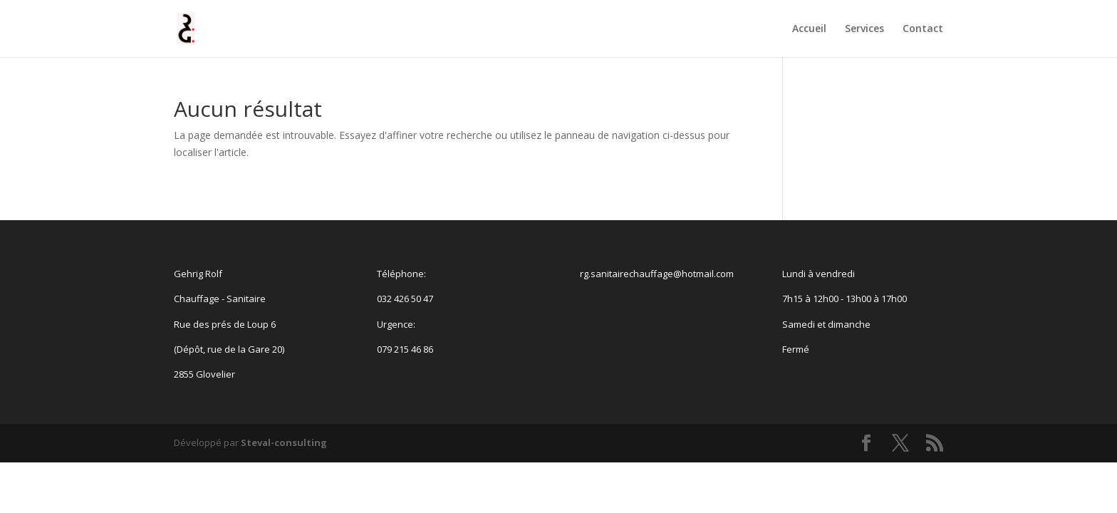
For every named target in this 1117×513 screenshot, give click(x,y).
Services (864, 29)
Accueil (809, 29)
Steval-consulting (284, 442)
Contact (923, 29)
